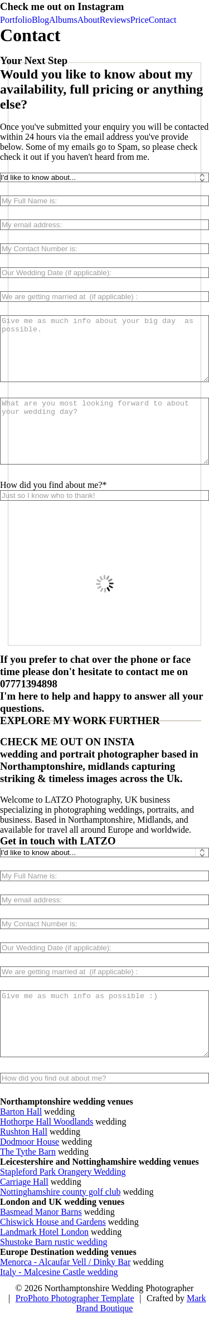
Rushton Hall (23, 1131)
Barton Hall (21, 1111)
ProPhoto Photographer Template (75, 1298)
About (88, 20)
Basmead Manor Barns (41, 1212)
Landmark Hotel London (44, 1232)
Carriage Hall (24, 1181)
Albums (63, 20)
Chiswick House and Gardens (53, 1222)
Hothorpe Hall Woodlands (46, 1121)
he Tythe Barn (31, 1151)
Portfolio (16, 20)
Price (139, 20)
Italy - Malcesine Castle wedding (59, 1272)
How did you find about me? (51, 485)
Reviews (115, 20)
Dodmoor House (29, 1141)
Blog (40, 20)
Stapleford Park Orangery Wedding (62, 1171)
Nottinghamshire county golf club (60, 1191)
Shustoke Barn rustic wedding (53, 1242)
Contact (163, 20)
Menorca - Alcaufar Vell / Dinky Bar (65, 1262)
